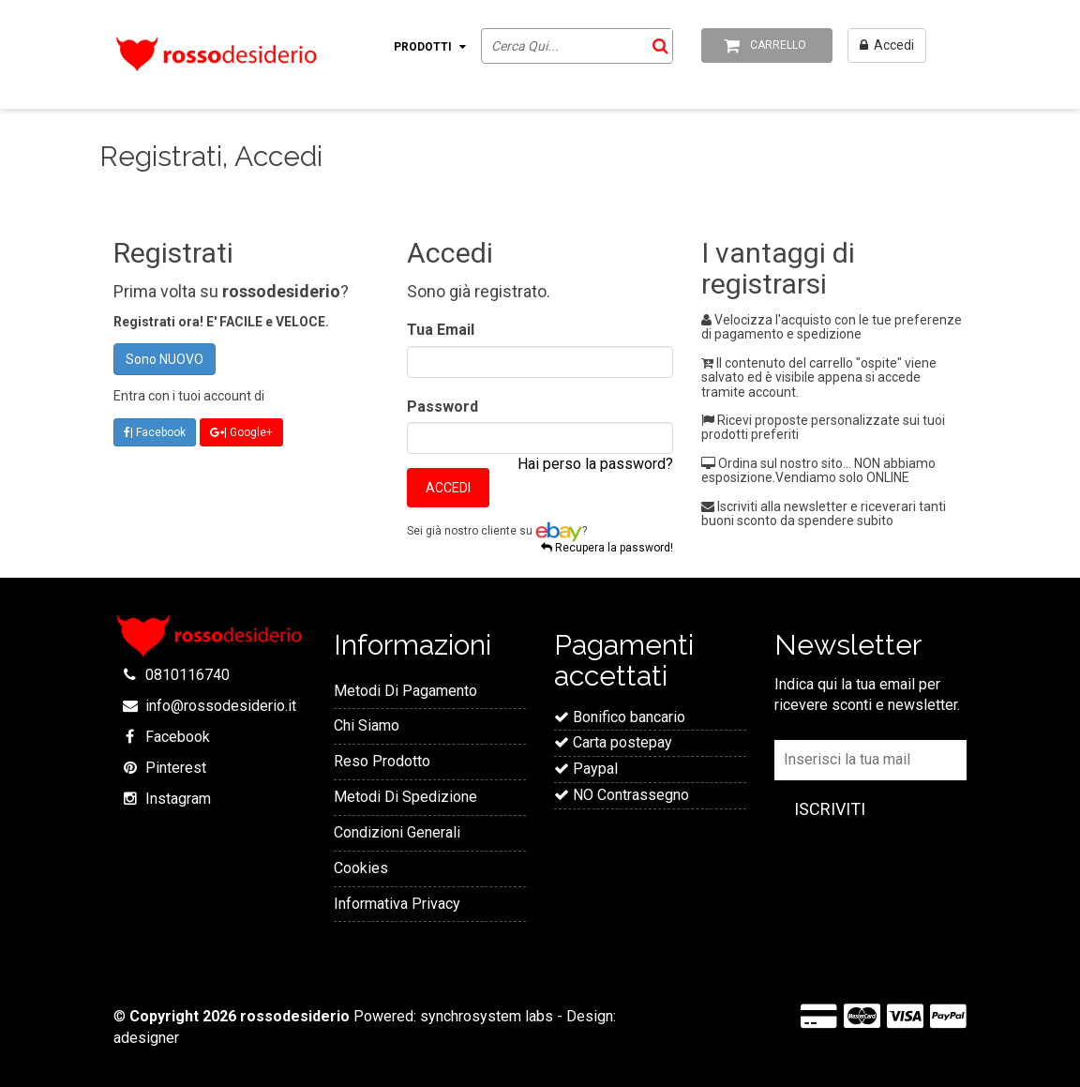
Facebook (177, 737)
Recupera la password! (607, 548)
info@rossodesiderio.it (220, 706)
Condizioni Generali (397, 832)
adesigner (146, 1038)
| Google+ (241, 432)
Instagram (178, 799)
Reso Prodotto (382, 761)
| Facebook (155, 432)
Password (442, 406)
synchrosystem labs (486, 1016)
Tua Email (440, 330)
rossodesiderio (295, 1016)
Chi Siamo (366, 725)
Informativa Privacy (397, 904)
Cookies (361, 868)
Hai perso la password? (595, 464)
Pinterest (175, 768)
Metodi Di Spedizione (405, 797)
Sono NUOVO (164, 359)
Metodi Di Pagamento (405, 691)
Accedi (448, 487)
